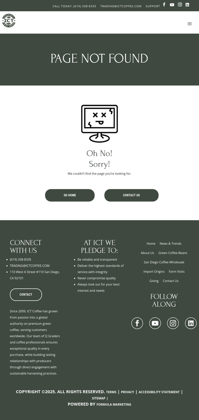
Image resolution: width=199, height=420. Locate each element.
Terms (111, 392)
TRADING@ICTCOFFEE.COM (30, 266)
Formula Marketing (114, 404)
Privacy (127, 392)
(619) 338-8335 (20, 259)
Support (153, 6)
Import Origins (153, 271)
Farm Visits (177, 271)
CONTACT (26, 294)
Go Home (70, 195)
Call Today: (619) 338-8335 (74, 6)
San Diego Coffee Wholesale (164, 262)
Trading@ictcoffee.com (120, 6)
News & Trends (171, 243)
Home (151, 243)
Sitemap (98, 398)
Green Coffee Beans (172, 253)
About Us (147, 253)
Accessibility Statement (159, 392)
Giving (154, 281)
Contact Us (131, 195)
